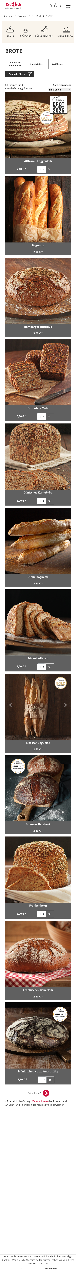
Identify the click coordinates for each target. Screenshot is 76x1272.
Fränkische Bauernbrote (15, 64)
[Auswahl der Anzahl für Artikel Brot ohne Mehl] (41, 416)
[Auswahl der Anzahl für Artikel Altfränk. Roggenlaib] (41, 169)
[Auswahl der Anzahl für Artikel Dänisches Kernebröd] (41, 501)
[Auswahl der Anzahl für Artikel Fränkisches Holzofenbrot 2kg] (42, 1080)
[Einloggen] (56, 5)
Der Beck (36, 16)
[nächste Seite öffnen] (46, 1093)
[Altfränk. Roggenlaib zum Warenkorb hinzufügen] (49, 169)
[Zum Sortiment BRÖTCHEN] (25, 30)
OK (20, 1268)
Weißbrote (57, 64)
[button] (10, 289)
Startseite (8, 16)
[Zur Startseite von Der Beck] (13, 5)
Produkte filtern (17, 74)
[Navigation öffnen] (68, 5)
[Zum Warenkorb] (61, 5)
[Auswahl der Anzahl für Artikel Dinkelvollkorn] (41, 667)
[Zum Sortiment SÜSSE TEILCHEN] (44, 30)
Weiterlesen (51, 1268)
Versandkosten (40, 1101)
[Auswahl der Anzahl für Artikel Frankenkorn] (41, 914)
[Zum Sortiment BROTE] (10, 30)
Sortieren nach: (62, 85)
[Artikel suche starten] (51, 5)
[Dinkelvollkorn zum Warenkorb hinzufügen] (49, 667)
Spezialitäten (36, 64)
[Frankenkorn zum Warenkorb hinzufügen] (49, 914)
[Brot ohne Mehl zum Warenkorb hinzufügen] (49, 416)
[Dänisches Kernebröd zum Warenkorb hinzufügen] (49, 501)
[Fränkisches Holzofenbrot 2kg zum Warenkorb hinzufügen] (49, 1080)
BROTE (49, 16)
